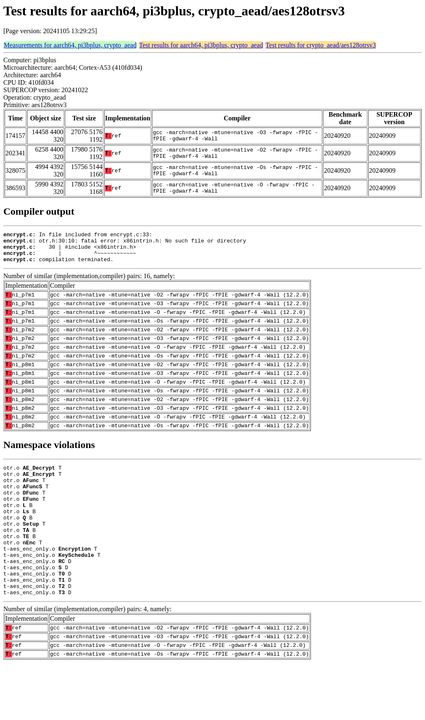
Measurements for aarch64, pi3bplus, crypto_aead (70, 45)
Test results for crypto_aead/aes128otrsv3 (321, 45)
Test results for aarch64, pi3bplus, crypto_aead (201, 45)
